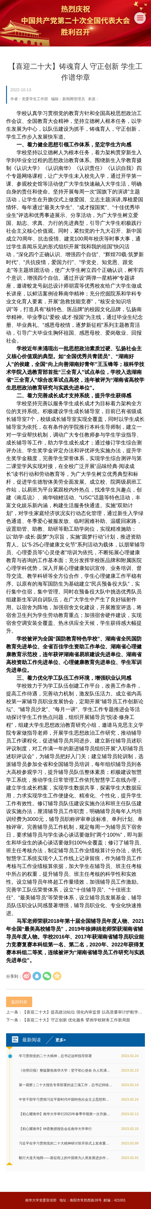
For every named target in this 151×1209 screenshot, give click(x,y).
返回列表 (19, 1002)
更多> (60, 1040)
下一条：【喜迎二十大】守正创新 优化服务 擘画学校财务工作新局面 (68, 1020)
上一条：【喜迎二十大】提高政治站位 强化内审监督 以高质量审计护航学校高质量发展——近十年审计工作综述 (75, 1012)
